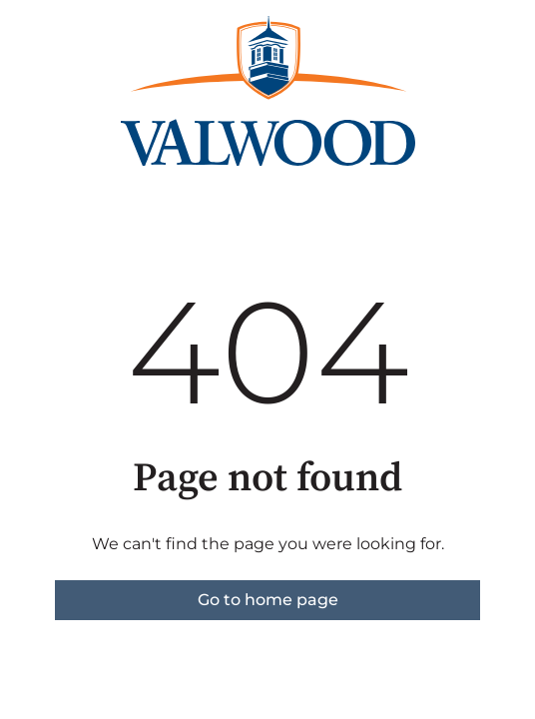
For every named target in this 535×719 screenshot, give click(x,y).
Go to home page (268, 599)
